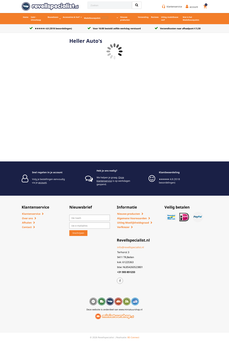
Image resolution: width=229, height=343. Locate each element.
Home (25, 17)
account (42, 182)
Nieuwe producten (125, 18)
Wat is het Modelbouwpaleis (191, 18)
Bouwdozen (53, 17)
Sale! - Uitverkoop (36, 18)
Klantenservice (31, 213)
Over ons (27, 218)
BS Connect (133, 337)
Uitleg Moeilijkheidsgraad (133, 222)
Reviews (155, 17)
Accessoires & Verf (71, 17)
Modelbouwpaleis (96, 17)
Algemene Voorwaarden (132, 218)
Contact (27, 227)
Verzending (143, 17)
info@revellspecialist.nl (130, 247)
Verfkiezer (123, 227)
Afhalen (27, 222)
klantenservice (174, 6)
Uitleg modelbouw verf (169, 18)
